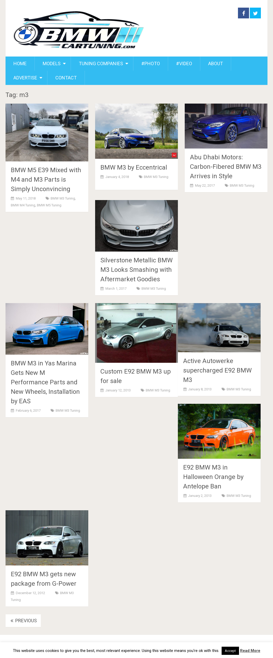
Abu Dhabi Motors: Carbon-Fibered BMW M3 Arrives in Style (225, 167)
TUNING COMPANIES (101, 63)
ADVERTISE (25, 77)
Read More (250, 650)
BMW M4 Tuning (23, 205)
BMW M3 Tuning (63, 198)
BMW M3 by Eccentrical (133, 167)
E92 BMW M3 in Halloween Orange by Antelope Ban (213, 477)
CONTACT (66, 77)
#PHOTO (150, 63)
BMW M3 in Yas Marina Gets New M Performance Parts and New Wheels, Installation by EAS (45, 382)
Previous (23, 620)
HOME (20, 63)
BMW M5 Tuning (49, 205)
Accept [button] (230, 651)
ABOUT (215, 63)
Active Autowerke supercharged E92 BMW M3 (217, 370)
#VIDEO (184, 63)
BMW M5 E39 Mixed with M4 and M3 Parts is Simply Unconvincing (46, 179)
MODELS (52, 63)
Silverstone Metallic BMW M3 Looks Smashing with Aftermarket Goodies (136, 270)
